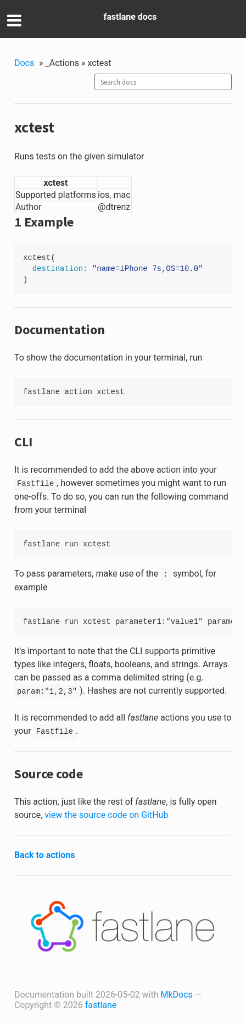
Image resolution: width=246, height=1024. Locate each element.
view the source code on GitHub (106, 815)
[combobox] (163, 82)
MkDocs (177, 994)
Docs (24, 63)
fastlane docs (130, 17)
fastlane (101, 1005)
